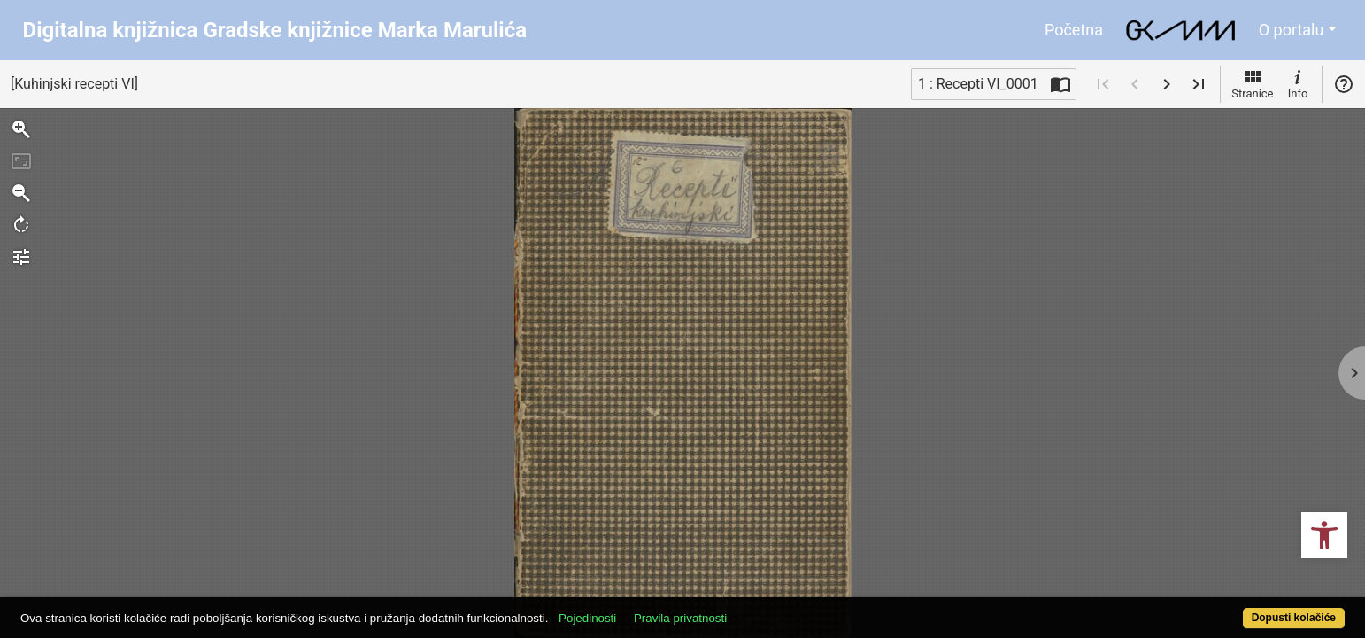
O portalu (1291, 29)
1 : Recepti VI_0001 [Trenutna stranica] (978, 83)
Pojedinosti (655, 608)
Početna (1074, 29)
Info (1297, 83)
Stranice (1252, 83)
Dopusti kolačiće (1221, 608)
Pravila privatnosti (748, 608)
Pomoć (1343, 84)
